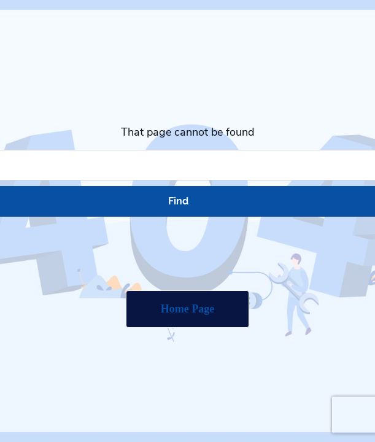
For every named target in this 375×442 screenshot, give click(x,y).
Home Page (187, 309)
